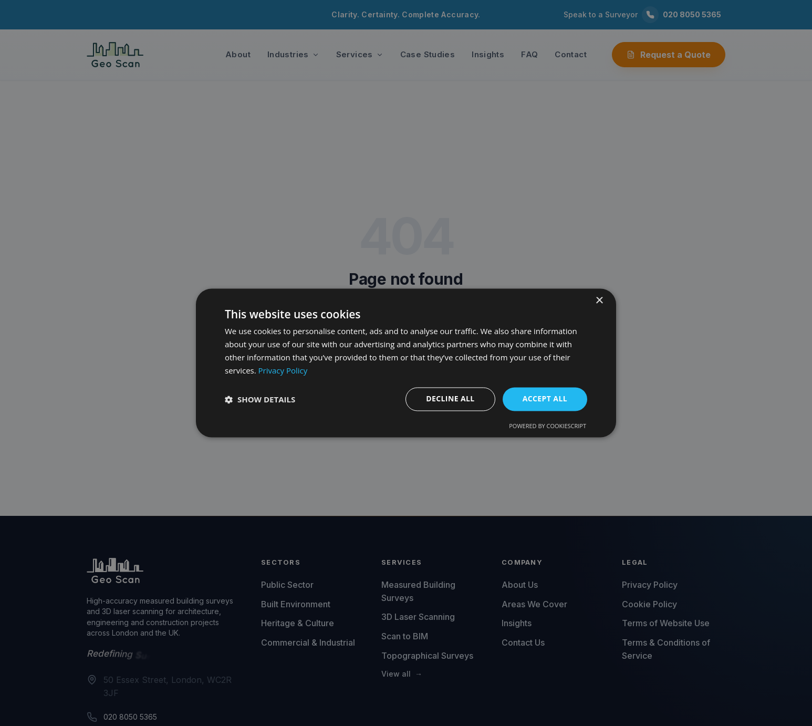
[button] (260, 399)
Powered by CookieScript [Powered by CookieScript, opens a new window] (547, 426)
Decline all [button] (450, 399)
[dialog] (406, 362)
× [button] (599, 301)
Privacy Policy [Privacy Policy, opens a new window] (283, 370)
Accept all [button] (545, 399)
